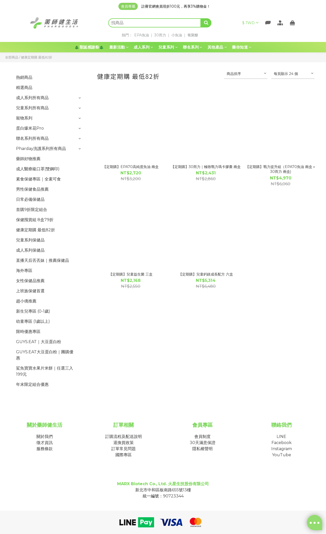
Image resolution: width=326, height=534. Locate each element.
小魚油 (176, 35)
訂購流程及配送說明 (123, 436)
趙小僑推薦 (26, 301)
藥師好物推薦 (28, 158)
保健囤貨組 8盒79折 (34, 219)
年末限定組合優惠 (32, 384)
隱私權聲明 (202, 448)
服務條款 (44, 448)
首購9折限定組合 (31, 209)
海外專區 (24, 270)
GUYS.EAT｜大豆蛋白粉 (38, 341)
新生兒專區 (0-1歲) (33, 311)
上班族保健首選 (30, 290)
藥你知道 (242, 47)
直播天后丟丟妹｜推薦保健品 (42, 260)
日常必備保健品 (30, 199)
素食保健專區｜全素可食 (38, 179)
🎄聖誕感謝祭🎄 (89, 47)
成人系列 (143, 47)
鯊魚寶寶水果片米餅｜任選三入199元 (44, 371)
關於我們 (44, 436)
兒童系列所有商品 (32, 107)
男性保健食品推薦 (32, 189)
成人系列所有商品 (32, 97)
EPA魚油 (141, 35)
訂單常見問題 (123, 448)
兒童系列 (168, 47)
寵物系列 (24, 118)
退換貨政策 (123, 442)
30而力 (160, 35)
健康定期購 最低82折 (36, 57)
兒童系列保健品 (30, 240)
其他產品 (217, 47)
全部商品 (11, 57)
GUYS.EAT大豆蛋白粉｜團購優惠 (44, 354)
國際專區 (123, 454)
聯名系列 (192, 47)
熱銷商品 (24, 77)
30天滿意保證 (202, 442)
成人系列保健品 (30, 250)
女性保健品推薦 (30, 280)
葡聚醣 (192, 35)
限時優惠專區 (28, 331)
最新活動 (119, 47)
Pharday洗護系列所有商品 (41, 148)
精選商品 (24, 87)
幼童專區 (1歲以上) (33, 321)
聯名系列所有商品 (32, 138)
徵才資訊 (44, 442)
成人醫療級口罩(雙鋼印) (38, 168)
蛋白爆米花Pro (30, 128)
